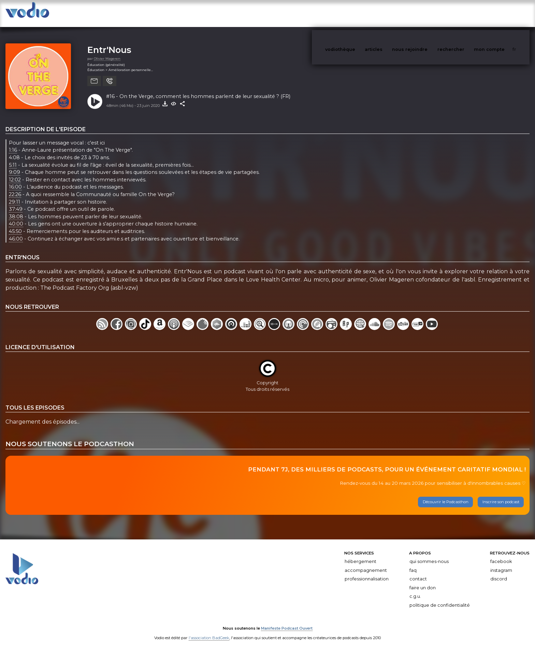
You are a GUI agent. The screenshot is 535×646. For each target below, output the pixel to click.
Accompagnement (366, 563)
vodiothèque (357, 13)
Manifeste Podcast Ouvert (287, 621)
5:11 (13, 158)
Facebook (501, 554)
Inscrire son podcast (500, 495)
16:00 (15, 180)
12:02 (15, 173)
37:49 (16, 202)
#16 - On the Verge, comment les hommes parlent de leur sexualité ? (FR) (198, 89)
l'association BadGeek (209, 631)
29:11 (14, 195)
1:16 (13, 143)
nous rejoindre (424, 13)
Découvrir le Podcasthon (445, 495)
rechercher (463, 13)
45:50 (15, 224)
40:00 (16, 217)
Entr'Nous (109, 43)
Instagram (501, 563)
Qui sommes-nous (429, 554)
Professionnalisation (367, 572)
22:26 (15, 187)
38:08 (16, 210)
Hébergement (360, 554)
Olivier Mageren (107, 52)
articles (389, 13)
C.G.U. (415, 589)
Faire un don (422, 580)
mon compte (500, 13)
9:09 (14, 165)
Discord (498, 572)
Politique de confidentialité (439, 598)
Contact (418, 572)
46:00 (16, 232)
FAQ (413, 563)
